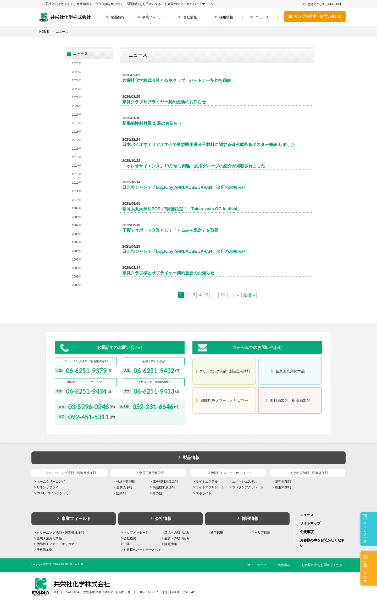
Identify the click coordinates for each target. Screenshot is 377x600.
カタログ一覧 (365, 532)
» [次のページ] (237, 295)
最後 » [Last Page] (249, 295)
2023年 (76, 88)
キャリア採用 (260, 532)
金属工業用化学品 (49, 538)
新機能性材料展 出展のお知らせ (152, 123)
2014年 (76, 165)
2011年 (76, 191)
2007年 (76, 225)
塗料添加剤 (283, 481)
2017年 (76, 139)
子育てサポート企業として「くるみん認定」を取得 (170, 230)
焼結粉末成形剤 (164, 487)
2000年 (76, 284)
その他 (157, 493)
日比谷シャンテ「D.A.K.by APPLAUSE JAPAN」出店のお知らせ (184, 187)
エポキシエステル (244, 481)
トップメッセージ (136, 532)
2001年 (76, 276)
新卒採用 (216, 532)
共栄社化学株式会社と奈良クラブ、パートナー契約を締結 (176, 80)
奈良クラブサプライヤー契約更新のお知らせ (164, 102)
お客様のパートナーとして (142, 550)
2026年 (76, 63)
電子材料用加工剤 (165, 481)
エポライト (204, 493)
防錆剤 (121, 493)
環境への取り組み (177, 532)
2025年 (76, 71)
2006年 (76, 233)
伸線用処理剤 (125, 481)
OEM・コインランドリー (54, 493)
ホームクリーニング (51, 481)
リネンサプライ (48, 487)
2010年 (76, 199)
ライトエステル (207, 481)
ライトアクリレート (210, 487)
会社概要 (130, 538)
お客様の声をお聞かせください (324, 565)
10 (222, 295)
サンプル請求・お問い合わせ (315, 16)
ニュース (262, 17)
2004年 (76, 250)
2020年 (76, 114)
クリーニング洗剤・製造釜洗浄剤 (60, 532)
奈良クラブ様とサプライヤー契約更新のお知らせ (168, 273)
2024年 (76, 80)
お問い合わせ (365, 571)
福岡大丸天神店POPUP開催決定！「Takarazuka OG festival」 (181, 209)
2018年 (76, 131)
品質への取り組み (177, 538)
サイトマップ (310, 523)
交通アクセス (316, 4)
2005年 (76, 242)
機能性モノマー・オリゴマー (57, 544)
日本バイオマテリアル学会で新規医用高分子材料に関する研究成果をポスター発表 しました (208, 144)
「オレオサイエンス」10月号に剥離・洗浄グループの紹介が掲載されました (193, 166)
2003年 (76, 259)
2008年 (76, 216)
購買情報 (170, 544)
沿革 (127, 544)
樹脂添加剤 (283, 487)
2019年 (76, 122)
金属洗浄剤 (124, 487)
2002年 (76, 267)
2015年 (76, 157)
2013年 (76, 174)
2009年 (76, 208)
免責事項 (307, 532)
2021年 (76, 105)
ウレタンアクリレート (248, 487)
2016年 (76, 148)
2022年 (76, 97)
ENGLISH (334, 4)
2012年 (76, 182)
